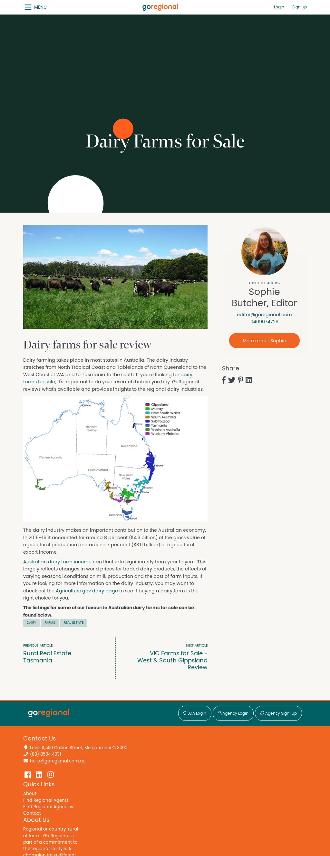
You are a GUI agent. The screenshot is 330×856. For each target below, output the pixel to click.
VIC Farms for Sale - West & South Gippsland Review (171, 657)
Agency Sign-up (278, 713)
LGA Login (194, 713)
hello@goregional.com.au (58, 761)
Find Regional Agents (46, 800)
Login (279, 7)
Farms (49, 622)
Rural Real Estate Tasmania (60, 654)
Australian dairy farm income (57, 561)
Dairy (31, 622)
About (29, 793)
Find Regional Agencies (48, 807)
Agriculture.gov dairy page (87, 591)
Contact (32, 813)
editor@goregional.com (264, 314)
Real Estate (73, 622)
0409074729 (264, 321)
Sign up (299, 7)
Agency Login (233, 713)
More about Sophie (264, 340)
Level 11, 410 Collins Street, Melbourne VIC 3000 (78, 748)
